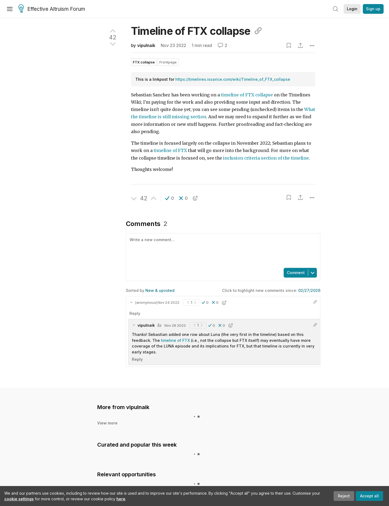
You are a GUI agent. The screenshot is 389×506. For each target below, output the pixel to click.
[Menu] (9, 8)
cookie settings (19, 499)
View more (107, 423)
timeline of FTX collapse (247, 94)
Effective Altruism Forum (51, 9)
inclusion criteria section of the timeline (266, 158)
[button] (169, 198)
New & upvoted (160, 290)
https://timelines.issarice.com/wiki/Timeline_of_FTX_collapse (232, 79)
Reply (134, 313)
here (120, 499)
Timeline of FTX (197, 31)
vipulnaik (146, 45)
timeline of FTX (170, 150)
